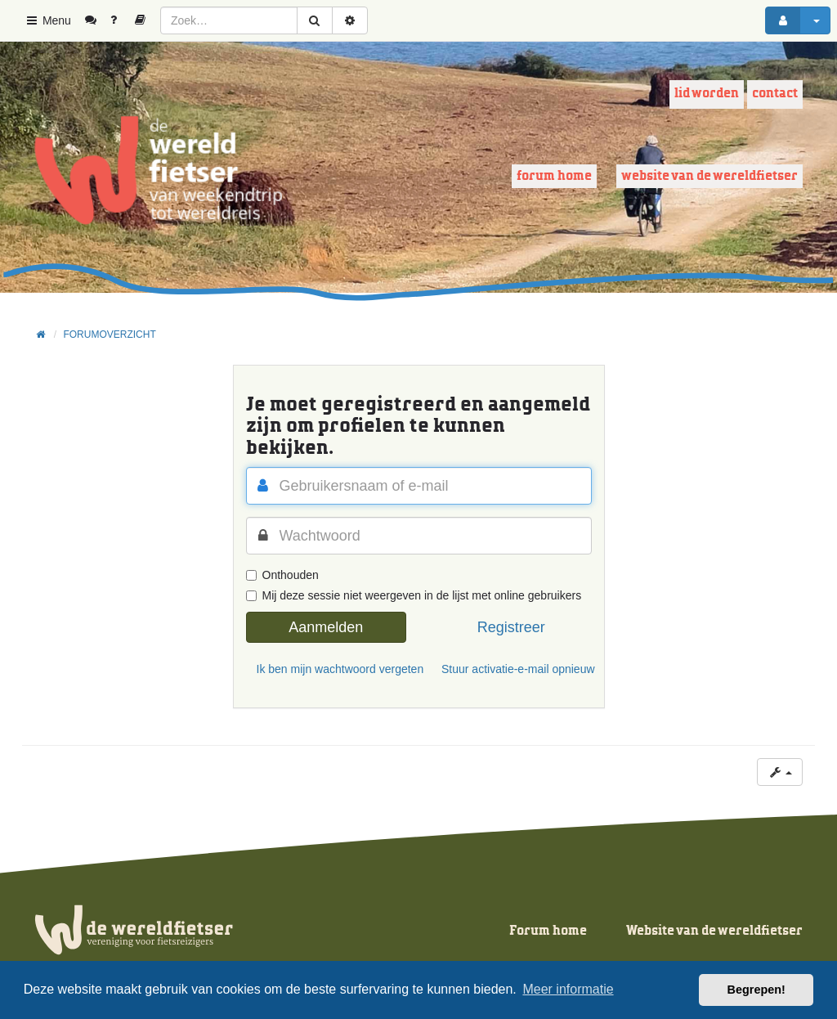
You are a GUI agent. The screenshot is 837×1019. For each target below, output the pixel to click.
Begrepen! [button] (756, 989)
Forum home (554, 176)
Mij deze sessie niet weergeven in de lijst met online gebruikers (414, 595)
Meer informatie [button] (567, 989)
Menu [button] (48, 20)
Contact (775, 94)
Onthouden (282, 574)
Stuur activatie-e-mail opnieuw (516, 669)
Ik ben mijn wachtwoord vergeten (332, 669)
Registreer (511, 627)
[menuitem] (96, 20)
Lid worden (706, 94)
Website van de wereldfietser (709, 176)
